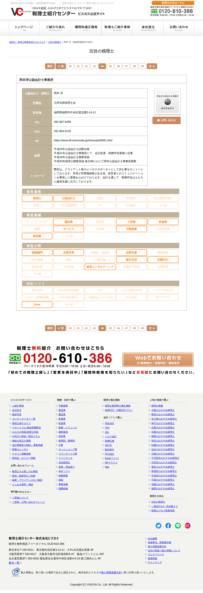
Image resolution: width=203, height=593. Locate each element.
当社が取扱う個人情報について (164, 550)
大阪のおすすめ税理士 (163, 410)
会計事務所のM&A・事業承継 (27, 445)
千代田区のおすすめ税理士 (165, 458)
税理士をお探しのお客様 (25, 471)
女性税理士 (64, 462)
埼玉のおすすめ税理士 (163, 440)
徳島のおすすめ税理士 (163, 436)
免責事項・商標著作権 (159, 542)
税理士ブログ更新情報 (163, 510)
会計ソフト (64, 471)
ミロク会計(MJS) (131, 290)
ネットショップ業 (68, 449)
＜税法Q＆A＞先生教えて (164, 506)
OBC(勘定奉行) (68, 297)
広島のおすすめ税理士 (163, 427)
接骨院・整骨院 (67, 440)
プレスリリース (156, 554)
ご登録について (20, 497)
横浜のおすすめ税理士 (163, 414)
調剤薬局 (63, 432)
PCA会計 (131, 297)
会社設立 (16, 410)
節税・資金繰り (67, 467)
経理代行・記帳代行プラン (119, 410)
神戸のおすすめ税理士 (163, 423)
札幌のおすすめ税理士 (163, 445)
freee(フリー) (112, 458)
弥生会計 (37, 290)
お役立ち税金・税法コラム (26, 436)
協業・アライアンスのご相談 (27, 480)
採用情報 (152, 558)
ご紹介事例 (18, 405)
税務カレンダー (20, 449)
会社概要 (152, 538)
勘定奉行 (109, 449)
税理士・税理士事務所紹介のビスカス (27, 42)
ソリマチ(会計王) (163, 290)
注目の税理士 (54, 42)
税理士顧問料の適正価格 (117, 405)
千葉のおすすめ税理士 (163, 480)
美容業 (62, 436)
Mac (107, 467)
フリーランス (65, 458)
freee (37, 304)
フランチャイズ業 (68, 453)
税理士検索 (157, 405)
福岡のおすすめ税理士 (163, 488)
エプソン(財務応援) (37, 297)
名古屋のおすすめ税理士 (164, 419)
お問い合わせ (167, 119)
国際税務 (63, 488)
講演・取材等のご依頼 (23, 475)
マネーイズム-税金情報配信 (26, 427)
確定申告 (16, 414)
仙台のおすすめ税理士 (163, 449)
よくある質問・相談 (22, 484)
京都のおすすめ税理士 (163, 432)
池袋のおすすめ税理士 (163, 484)
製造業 (62, 410)
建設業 (62, 414)
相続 (61, 480)
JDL (107, 432)
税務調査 (63, 475)
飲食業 (62, 423)
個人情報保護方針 (157, 546)
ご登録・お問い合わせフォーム (28, 502)
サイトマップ (155, 562)
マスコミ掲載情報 (21, 453)
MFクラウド (163, 297)
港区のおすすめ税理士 (163, 467)
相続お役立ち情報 (21, 440)
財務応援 (109, 441)
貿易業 (62, 419)
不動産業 (63, 405)
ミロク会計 (111, 436)
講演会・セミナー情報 (23, 458)
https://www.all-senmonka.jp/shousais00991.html (83, 140)
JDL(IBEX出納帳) (68, 290)
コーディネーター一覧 (23, 419)
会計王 (108, 445)
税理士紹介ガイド (21, 423)
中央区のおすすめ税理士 (164, 475)
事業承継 (63, 484)
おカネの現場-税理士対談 (25, 432)
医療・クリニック (68, 427)
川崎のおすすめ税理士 (163, 453)
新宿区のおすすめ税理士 (164, 471)
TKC (100, 290)
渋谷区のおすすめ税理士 (164, 462)
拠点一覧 (14, 562)
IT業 (61, 445)
